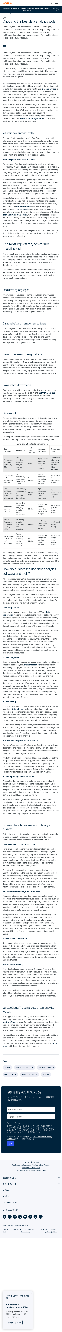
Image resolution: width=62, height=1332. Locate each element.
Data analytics (49, 89)
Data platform (10, 1074)
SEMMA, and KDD (47, 393)
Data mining (17, 709)
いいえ (20, 1123)
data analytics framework (15, 215)
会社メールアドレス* (16, 1109)
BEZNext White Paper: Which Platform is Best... (31, 1170)
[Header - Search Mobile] (51, 3)
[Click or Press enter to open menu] (56, 3)
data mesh (23, 209)
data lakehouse (23, 206)
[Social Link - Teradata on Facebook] (30, 1217)
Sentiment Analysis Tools (31, 1168)
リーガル (44, 1229)
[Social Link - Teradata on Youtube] (25, 1217)
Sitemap (5, 1229)
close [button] (58, 9)
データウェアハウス (29, 1074)
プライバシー (16, 1229)
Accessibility (25, 1232)
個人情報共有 (29, 1229)
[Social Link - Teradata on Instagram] (35, 1217)
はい (11, 1123)
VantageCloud (9, 1022)
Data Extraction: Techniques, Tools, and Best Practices (31, 1165)
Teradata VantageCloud (31, 118)
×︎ (31, 1293)
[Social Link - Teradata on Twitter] (20, 1217)
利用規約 (54, 1229)
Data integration (32, 665)
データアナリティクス (24, 1067)
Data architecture (46, 1067)
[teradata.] (7, 3)
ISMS (4, 1232)
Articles (45, 1074)
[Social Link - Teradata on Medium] (15, 1217)
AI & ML (7, 1067)
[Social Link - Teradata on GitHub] (10, 1217)
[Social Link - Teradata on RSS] (41, 1217)
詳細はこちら (13, 1323)
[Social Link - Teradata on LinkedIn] (4, 1217)
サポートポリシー (51, 1232)
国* (9, 1113)
